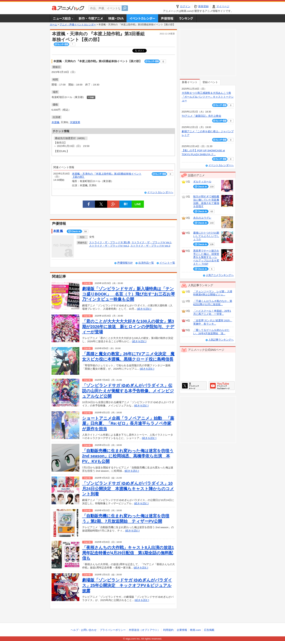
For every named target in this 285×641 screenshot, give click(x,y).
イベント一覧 (167, 262)
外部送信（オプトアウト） (144, 630)
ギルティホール (202, 181)
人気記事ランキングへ (221, 339)
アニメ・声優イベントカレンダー (142, 18)
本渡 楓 (58, 231)
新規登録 (203, 6)
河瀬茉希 (75, 122)
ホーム (53, 24)
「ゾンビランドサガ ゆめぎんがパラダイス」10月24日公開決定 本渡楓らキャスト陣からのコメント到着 (128, 488)
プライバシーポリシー (113, 630)
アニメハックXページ (194, 385)
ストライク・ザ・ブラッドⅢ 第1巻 (109, 242)
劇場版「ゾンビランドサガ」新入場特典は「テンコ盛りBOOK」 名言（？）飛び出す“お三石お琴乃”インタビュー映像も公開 (128, 294)
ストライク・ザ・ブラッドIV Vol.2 (109, 245)
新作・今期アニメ (90, 18)
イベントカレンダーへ (160, 192)
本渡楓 (55, 122)
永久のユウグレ (202, 217)
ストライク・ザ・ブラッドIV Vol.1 (151, 242)
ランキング (186, 18)
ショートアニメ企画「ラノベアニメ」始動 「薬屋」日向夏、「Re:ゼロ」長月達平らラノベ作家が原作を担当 (128, 423)
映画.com (195, 630)
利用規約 (168, 630)
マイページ (222, 6)
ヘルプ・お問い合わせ (84, 630)
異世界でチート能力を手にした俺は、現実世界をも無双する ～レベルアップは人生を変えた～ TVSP (206, 257)
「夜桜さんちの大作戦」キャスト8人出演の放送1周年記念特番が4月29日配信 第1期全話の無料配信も (128, 552)
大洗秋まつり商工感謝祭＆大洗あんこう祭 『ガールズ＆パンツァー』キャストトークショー (208, 97)
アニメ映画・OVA (115, 18)
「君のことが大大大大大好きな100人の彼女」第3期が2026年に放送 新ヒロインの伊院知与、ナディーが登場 (128, 326)
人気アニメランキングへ (220, 275)
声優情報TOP (125, 262)
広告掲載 (209, 630)
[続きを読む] (144, 308)
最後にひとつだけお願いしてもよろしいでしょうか (206, 236)
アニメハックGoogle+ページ (222, 385)
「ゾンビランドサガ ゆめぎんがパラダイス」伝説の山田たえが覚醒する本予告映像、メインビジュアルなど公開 (128, 390)
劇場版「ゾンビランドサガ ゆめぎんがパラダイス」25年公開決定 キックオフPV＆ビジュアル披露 (127, 585)
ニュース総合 (63, 18)
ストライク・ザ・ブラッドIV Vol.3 (150, 245)
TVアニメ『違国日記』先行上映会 (201, 116)
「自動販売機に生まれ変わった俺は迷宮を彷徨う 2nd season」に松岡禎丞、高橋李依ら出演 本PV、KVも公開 (128, 456)
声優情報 (167, 18)
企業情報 (182, 630)
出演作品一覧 (146, 262)
